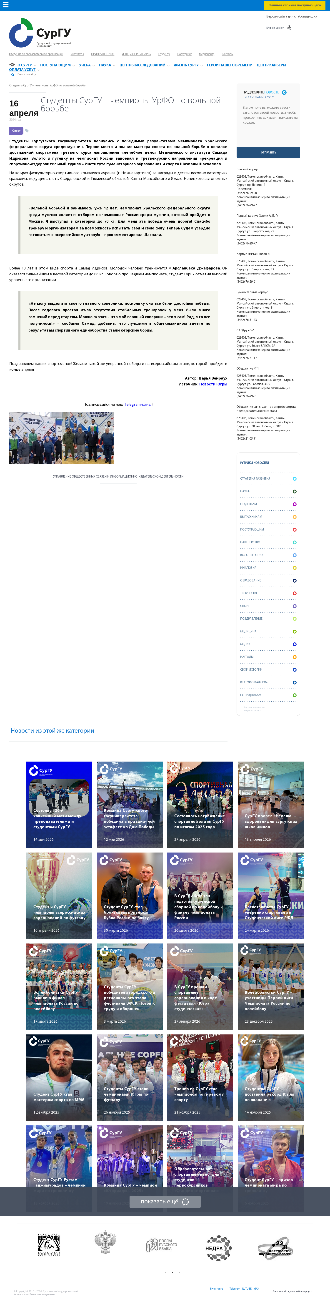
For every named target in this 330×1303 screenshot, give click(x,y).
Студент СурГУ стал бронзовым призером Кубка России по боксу (126, 912)
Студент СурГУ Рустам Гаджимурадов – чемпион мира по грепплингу (59, 1185)
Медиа (268, 644)
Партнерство (268, 542)
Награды (268, 657)
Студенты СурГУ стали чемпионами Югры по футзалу (126, 1094)
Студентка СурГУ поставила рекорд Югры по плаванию (269, 1094)
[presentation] (268, 138)
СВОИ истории (268, 670)
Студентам (268, 504)
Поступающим (268, 530)
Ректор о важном (268, 682)
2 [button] (172, 1272)
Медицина (268, 632)
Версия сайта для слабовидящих (291, 16)
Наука (268, 491)
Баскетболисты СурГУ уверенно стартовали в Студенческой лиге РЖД (269, 912)
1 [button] (165, 1272)
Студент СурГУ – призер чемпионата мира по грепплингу (269, 1185)
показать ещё (159, 1202)
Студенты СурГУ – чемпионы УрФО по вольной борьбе (47, 85)
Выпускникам (268, 517)
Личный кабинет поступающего (294, 5)
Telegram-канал (138, 404)
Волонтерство (268, 555)
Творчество (268, 593)
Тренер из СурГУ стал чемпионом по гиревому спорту (199, 1094)
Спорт (16, 130)
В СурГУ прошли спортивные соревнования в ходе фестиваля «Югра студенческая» (195, 998)
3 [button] (179, 1272)
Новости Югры (213, 384)
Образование (268, 581)
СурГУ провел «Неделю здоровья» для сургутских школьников (271, 821)
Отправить (268, 152)
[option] (59, 1248)
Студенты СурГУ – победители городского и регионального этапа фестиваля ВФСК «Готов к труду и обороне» (129, 998)
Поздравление (268, 619)
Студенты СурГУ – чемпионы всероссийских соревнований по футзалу (59, 912)
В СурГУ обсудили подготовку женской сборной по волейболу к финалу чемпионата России (198, 907)
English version (275, 28)
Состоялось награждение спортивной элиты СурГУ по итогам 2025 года (199, 821)
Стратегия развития (268, 479)
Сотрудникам (268, 695)
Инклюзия (268, 568)
